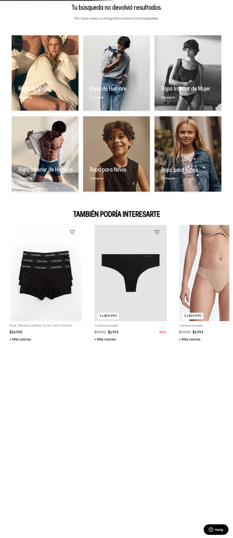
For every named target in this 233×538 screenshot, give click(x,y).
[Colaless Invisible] (130, 283)
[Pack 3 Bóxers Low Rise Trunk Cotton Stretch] (46, 283)
